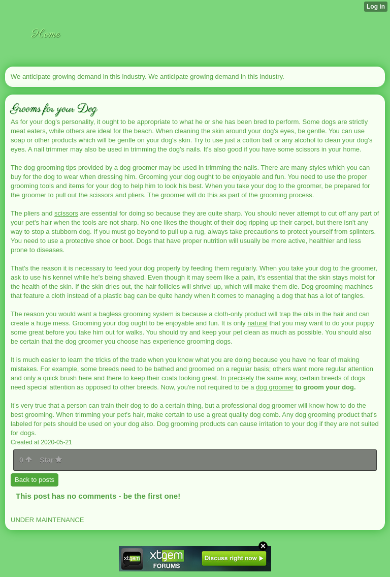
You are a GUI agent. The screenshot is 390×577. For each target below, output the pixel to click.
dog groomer (275, 387)
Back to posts (34, 479)
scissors (66, 213)
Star (51, 460)
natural (257, 323)
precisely (241, 378)
